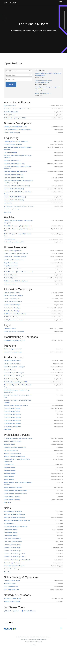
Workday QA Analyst (9, 284)
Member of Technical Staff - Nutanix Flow (15, 171)
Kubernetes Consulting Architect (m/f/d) (15, 447)
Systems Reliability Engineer (12, 408)
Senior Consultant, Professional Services (15, 490)
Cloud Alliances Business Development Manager (17, 129)
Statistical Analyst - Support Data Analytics (16, 405)
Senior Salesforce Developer (12, 305)
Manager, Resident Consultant (12, 453)
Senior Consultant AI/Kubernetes (13, 487)
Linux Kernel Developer (10, 152)
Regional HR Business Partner (12, 269)
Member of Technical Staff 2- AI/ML (14, 174)
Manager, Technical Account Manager (14, 456)
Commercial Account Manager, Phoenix (15, 556)
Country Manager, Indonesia (12, 563)
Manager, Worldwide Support (12, 360)
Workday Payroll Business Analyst (13, 320)
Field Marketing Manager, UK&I (13, 349)
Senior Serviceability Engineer (12, 379)
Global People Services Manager (13, 260)
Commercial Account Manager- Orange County (17, 560)
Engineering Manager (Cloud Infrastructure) (16, 141)
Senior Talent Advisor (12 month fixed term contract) (18, 272)
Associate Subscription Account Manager (15, 526)
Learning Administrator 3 (11, 450)
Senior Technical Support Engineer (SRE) (15, 382)
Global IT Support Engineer (11, 299)
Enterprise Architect (9, 444)
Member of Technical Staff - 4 (43, 93)
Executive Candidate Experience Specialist (16, 253)
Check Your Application (11, 611)
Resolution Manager (9, 370)
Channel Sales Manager (11, 529)
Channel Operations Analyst (12, 580)
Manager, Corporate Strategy (12, 601)
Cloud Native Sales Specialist (12, 538)
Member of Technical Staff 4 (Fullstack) (15, 197)
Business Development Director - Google (15, 126)
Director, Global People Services (13, 250)
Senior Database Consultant (12, 496)
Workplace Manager (9, 239)
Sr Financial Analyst (9, 115)
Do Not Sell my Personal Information (37, 639)
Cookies (47, 637)
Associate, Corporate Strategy (12, 598)
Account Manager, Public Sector (13, 511)
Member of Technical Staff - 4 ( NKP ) (14, 163)
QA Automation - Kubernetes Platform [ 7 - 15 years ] (19, 206)
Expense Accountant (10, 105)
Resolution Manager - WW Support (14, 373)
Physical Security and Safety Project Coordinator (17, 226)
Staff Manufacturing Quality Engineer (14, 340)
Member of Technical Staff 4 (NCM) (14, 200)
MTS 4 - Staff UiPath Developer (13, 301)
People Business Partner (11, 263)
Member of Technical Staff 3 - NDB (13, 177)
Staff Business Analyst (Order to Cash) (15, 314)
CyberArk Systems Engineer (12, 292)
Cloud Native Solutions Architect (13, 541)
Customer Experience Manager (13, 441)
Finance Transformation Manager (13, 295)
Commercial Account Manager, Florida (14, 554)
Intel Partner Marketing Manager (13, 352)
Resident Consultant (9, 467)
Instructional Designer (10, 583)
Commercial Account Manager (12, 544)
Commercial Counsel (10, 328)
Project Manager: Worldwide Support (14, 367)
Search (11, 84)
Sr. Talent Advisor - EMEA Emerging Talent (16, 281)
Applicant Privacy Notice (22, 637)
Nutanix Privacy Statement (36, 637)
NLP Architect (8, 203)
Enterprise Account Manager (12, 569)
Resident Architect (9, 464)
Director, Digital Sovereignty (12, 132)
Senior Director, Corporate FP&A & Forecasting (17, 109)
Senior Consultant (9, 476)
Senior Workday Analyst (10, 275)
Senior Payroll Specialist (11, 112)
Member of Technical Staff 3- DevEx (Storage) (17, 186)
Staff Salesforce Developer (11, 317)
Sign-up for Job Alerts (29, 611)
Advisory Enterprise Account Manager (14, 514)
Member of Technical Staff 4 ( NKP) (14, 189)
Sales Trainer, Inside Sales (11, 589)
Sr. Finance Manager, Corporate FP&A (15, 118)
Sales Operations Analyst (11, 586)
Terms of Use (24, 639)
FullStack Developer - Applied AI (13, 144)
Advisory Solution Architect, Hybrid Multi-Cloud (17, 520)
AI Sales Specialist (9, 523)
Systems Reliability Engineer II (12, 414)
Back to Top (33, 644)
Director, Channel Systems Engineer (14, 566)
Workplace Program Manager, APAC (14, 242)
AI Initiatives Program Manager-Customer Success (18, 438)
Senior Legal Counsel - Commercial (14, 331)
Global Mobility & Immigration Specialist (15, 256)
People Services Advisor (11, 266)
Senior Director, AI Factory (11, 209)
